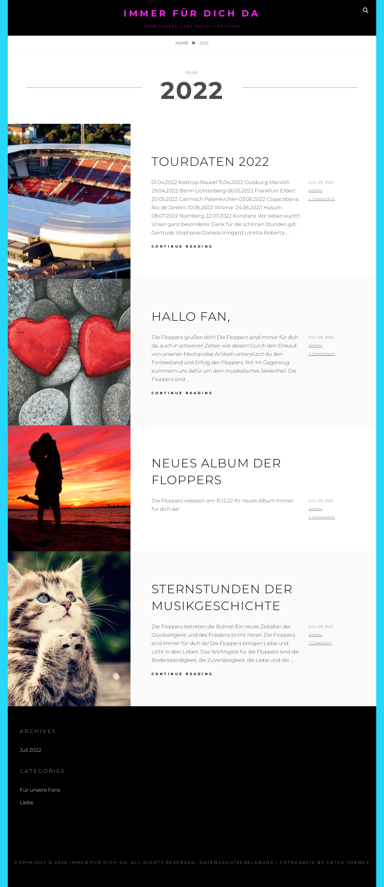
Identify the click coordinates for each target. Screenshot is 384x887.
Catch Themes (348, 862)
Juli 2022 (30, 750)
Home (182, 42)
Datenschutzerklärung (237, 862)
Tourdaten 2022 (211, 161)
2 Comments (322, 199)
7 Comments (322, 517)
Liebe (26, 802)
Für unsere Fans (40, 790)
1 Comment (320, 643)
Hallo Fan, (191, 316)
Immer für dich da (192, 13)
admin (315, 191)
